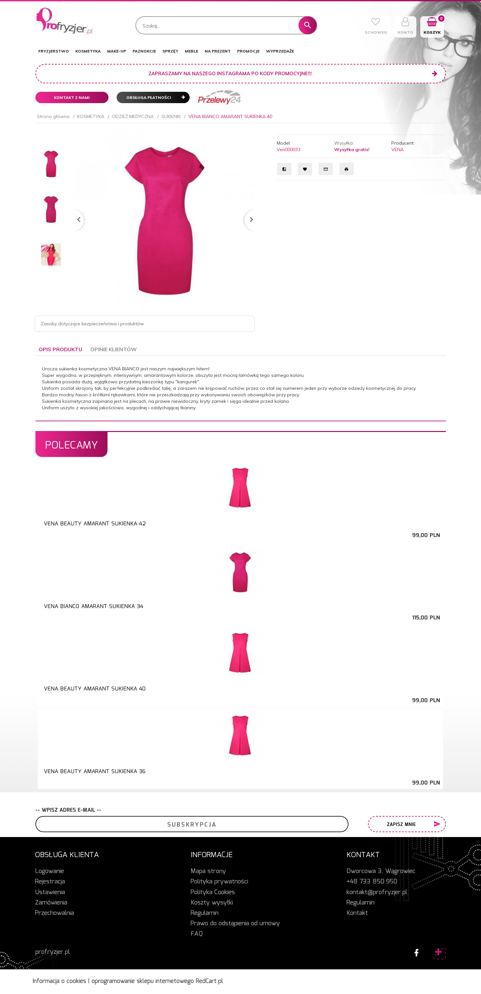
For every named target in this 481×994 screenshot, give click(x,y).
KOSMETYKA (88, 51)
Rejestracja (50, 882)
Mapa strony (208, 871)
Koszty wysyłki (212, 903)
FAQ (197, 934)
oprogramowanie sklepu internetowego (143, 981)
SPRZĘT (170, 51)
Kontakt (357, 913)
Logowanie (49, 871)
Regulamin (205, 913)
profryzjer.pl (52, 952)
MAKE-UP (116, 51)
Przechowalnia (54, 913)
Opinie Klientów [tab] (113, 349)
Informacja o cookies (59, 981)
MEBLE (191, 51)
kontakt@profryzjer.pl (377, 892)
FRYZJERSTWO (53, 51)
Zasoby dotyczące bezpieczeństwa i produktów (92, 324)
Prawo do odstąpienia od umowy (235, 923)
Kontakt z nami (72, 97)
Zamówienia (51, 903)
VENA (397, 149)
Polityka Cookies (213, 892)
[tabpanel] (240, 388)
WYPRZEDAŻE (280, 51)
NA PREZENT (218, 51)
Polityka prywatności (219, 882)
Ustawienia (50, 892)
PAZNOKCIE (144, 51)
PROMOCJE (248, 51)
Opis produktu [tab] (60, 349)
